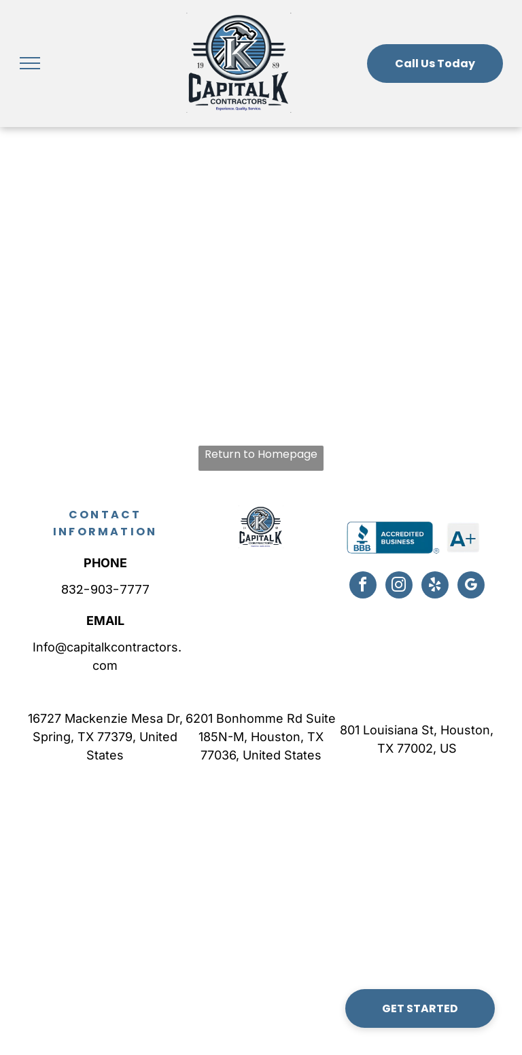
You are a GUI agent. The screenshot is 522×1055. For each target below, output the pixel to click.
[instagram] (399, 586)
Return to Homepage (261, 454)
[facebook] (363, 586)
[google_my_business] (471, 586)
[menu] (30, 63)
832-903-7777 (105, 589)
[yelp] (435, 586)
